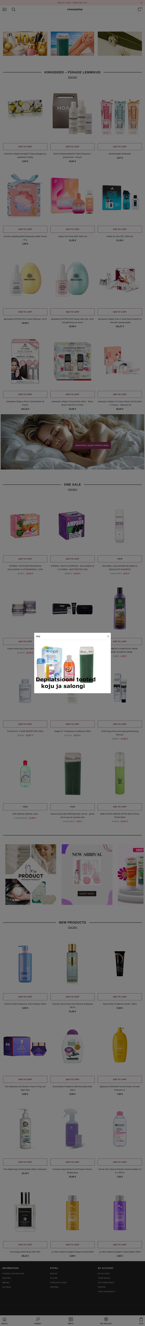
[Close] (108, 636)
